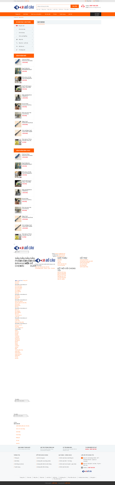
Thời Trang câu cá (19, 327)
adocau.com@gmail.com (95, 7)
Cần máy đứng (18, 286)
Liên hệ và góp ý (41, 458)
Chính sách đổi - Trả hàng (65, 461)
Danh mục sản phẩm (36, 14)
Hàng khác (17, 355)
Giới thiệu (25, 14)
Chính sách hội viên (64, 467)
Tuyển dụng (62, 14)
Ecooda (16, 333)
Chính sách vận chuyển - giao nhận (67, 464)
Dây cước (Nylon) (19, 301)
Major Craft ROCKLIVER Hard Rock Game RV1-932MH (27, 123)
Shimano (17, 331)
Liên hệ (70, 14)
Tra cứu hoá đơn (61, 265)
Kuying (16, 334)
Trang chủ (17, 14)
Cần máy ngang (18, 287)
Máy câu (44, 9)
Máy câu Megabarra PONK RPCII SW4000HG (27, 96)
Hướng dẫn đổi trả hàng (42, 467)
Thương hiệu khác (19, 350)
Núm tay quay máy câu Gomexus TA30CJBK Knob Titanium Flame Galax (27, 114)
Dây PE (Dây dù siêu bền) (20, 302)
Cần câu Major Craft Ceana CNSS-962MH (27, 131)
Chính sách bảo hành (84, 262)
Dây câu (17, 298)
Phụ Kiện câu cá (72, 477)
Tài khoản (97, 1)
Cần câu (38, 9)
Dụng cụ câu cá (18, 325)
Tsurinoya (17, 336)
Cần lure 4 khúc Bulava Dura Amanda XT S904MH (27, 61)
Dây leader (17, 304)
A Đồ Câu (27, 1)
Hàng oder (17, 351)
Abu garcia (17, 340)
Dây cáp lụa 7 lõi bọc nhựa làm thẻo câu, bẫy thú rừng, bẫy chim (27, 141)
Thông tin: (16, 458)
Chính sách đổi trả (84, 259)
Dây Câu (49, 9)
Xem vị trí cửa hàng (20, 428)
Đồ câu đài (72, 9)
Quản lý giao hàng (84, 266)
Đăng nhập (88, 1)
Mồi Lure (17, 309)
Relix (16, 348)
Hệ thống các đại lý (19, 464)
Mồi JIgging (17, 311)
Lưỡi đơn (17, 319)
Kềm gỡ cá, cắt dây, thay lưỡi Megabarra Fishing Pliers (27, 78)
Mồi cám (17, 313)
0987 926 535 (94, 5)
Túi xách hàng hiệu (61, 277)
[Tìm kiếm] (22, 252)
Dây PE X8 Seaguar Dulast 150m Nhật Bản (26, 87)
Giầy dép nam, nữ (61, 276)
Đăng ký (18, 437)
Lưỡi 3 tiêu (17, 320)
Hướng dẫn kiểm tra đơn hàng (44, 464)
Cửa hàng (18, 434)
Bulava (16, 341)
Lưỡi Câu (55, 9)
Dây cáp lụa (17, 305)
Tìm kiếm (74, 6)
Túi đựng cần (62, 477)
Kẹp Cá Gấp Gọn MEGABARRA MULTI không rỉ (27, 69)
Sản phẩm (17, 281)
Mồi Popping (18, 312)
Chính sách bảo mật (61, 263)
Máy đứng (17, 295)
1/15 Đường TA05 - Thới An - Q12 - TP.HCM (45, 268)
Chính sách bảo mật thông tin (66, 458)
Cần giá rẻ (92, 477)
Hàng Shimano (18, 354)
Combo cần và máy (83, 477)
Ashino (16, 344)
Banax (16, 343)
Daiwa (16, 330)
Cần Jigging (17, 290)
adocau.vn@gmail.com (60, 253)
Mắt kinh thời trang (61, 272)
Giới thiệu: (16, 461)
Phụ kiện (66, 9)
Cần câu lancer (18, 288)
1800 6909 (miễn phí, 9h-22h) (22, 425)
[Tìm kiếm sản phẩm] (21, 401)
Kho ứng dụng (83, 265)
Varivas (16, 347)
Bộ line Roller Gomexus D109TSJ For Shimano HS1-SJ (27, 105)
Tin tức (55, 14)
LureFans (17, 337)
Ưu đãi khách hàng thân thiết (86, 261)
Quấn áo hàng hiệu (61, 273)
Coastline (17, 345)
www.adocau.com (61, 256)
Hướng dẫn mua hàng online (44, 461)
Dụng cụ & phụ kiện (19, 322)
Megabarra (17, 338)
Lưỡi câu (48, 477)
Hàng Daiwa (17, 352)
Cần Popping (18, 291)
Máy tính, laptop (61, 279)
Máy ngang (17, 297)
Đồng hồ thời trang (61, 274)
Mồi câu (61, 9)
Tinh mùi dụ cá (18, 315)
